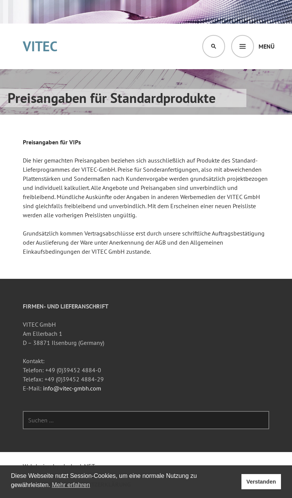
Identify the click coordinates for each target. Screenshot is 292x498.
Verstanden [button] (261, 482)
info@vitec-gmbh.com (72, 388)
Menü (267, 46)
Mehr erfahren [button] (71, 485)
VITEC (40, 46)
